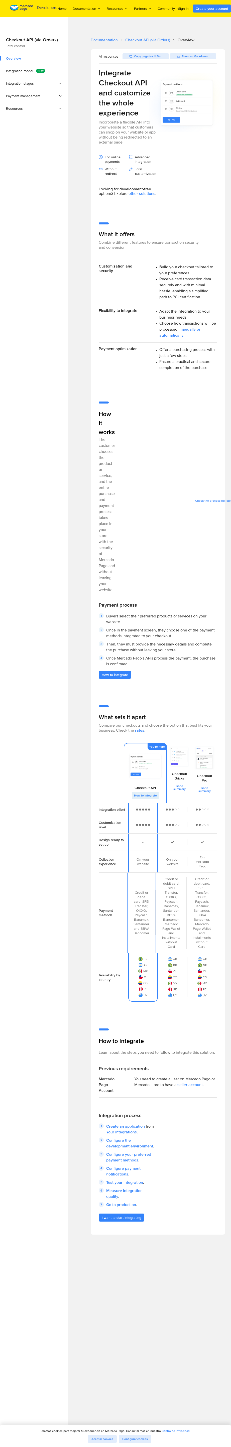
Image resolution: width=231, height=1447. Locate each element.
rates (139, 730)
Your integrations (121, 1132)
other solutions (142, 193)
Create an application (125, 1126)
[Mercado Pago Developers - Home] (33, 9)
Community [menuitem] (168, 8)
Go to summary (179, 787)
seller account (190, 1085)
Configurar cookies (135, 1439)
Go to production (121, 1205)
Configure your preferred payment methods (128, 1157)
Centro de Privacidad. (176, 1431)
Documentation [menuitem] (87, 8)
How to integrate (145, 795)
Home (62, 8)
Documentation (104, 40)
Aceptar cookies (102, 1439)
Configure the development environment (129, 1143)
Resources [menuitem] (117, 8)
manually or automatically (179, 332)
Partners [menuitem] (143, 8)
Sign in (183, 8)
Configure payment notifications (123, 1171)
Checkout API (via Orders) (147, 40)
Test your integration (124, 1182)
